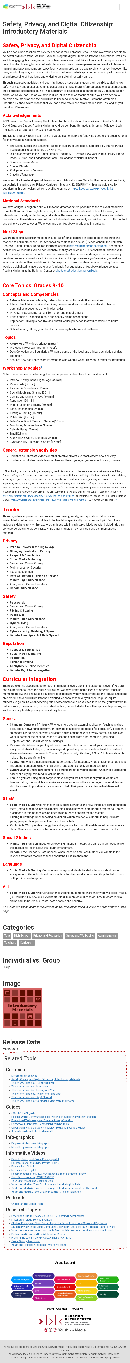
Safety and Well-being (80, 935)
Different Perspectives (24, 1075)
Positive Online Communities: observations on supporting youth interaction (53, 1116)
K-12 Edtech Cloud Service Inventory (31, 1219)
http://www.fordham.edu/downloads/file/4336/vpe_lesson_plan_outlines (38, 496)
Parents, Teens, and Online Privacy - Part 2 (35, 1162)
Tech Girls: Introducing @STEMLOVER (32, 1177)
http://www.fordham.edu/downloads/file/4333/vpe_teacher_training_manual (48, 500)
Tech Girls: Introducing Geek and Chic (32, 1180)
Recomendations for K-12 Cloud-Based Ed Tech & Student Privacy (48, 1173)
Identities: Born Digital (23, 1170)
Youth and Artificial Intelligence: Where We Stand (38, 1244)
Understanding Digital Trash (27, 1203)
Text (7, 935)
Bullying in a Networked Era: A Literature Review (38, 1234)
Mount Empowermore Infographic (30, 1147)
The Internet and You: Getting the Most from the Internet (43, 1101)
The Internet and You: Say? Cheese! (31, 1097)
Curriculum (26, 942)
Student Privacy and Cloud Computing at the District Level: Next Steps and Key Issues (59, 1223)
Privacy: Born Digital (22, 1166)
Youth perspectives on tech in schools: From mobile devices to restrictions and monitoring (61, 1230)
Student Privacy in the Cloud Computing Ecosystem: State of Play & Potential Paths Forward (63, 1226)
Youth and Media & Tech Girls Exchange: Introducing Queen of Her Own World (54, 1188)
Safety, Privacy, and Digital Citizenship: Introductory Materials (45, 1079)
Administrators (107, 935)
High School (21, 935)
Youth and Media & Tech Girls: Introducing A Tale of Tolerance (46, 1191)
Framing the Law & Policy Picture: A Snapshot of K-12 (41, 1237)
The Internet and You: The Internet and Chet (36, 1093)
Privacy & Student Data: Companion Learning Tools (40, 1124)
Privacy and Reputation (47, 935)
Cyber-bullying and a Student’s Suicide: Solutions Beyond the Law (48, 1127)
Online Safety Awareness (25, 1241)
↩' (116, 500)
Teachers (10, 942)
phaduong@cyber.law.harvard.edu (76, 270)
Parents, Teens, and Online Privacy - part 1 (35, 1159)
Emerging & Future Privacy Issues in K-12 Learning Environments (47, 1216)
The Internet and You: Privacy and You (33, 1090)
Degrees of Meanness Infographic (30, 1143)
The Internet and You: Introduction (30, 1086)
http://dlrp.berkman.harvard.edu (88, 246)
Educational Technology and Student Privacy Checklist (42, 1120)
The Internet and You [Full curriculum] (32, 1083)
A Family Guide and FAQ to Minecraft (32, 1131)
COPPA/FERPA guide (23, 1113)
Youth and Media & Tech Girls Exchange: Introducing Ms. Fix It (45, 1184)
